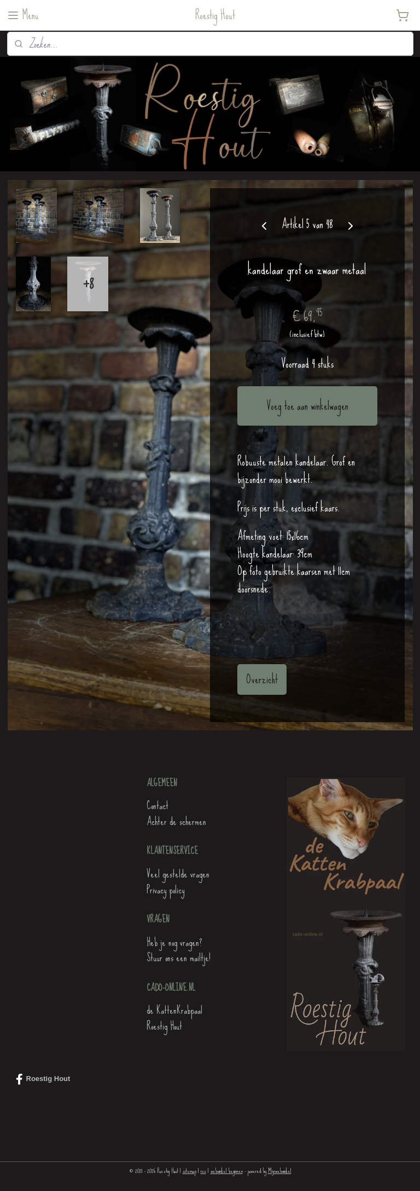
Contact (157, 805)
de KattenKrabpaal (174, 1010)
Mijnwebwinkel (279, 1171)
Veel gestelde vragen (178, 874)
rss (203, 1171)
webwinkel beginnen (227, 1171)
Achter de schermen (176, 821)
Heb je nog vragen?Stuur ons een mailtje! (179, 950)
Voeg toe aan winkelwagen (307, 405)
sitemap (189, 1171)
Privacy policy (165, 889)
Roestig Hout (164, 1026)
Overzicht (262, 679)
